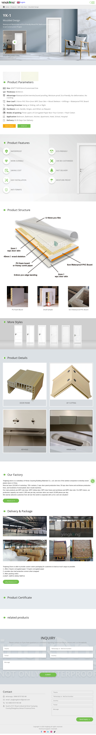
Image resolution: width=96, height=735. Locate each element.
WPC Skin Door (22, 7)
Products (13, 7)
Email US (24, 126)
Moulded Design (33, 7)
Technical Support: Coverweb (48, 730)
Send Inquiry (9, 126)
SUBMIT (48, 676)
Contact (7, 693)
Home (7, 7)
